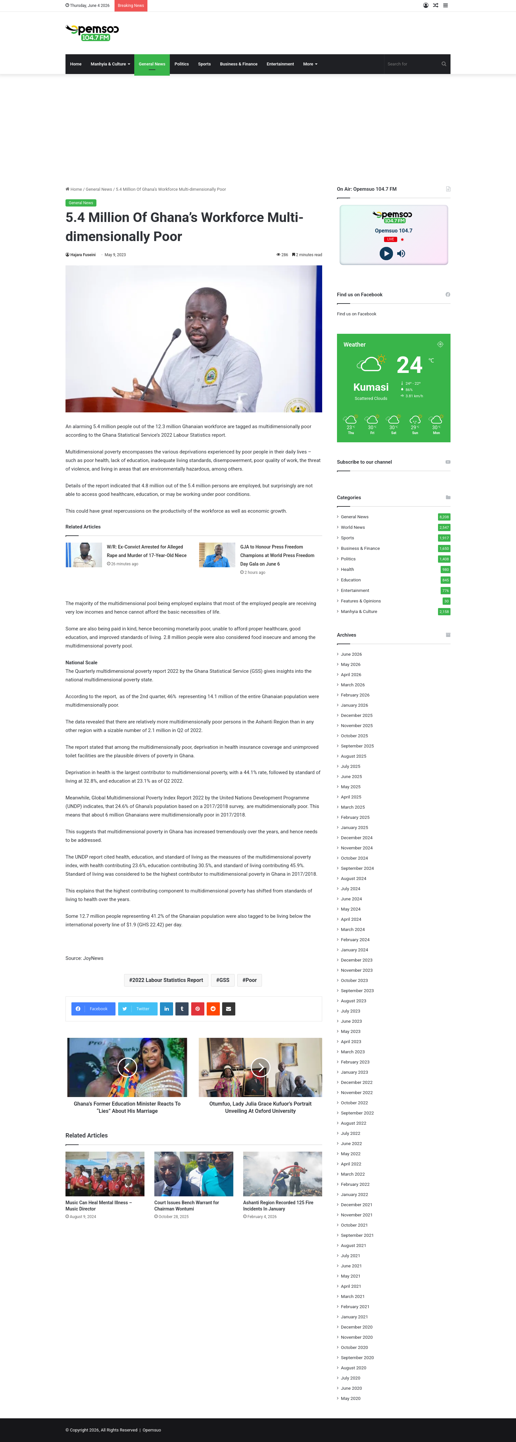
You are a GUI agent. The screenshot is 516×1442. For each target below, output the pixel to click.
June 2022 (351, 1143)
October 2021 (354, 1225)
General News (152, 63)
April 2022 (351, 1163)
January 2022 (354, 1194)
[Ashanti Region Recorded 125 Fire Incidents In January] (282, 1174)
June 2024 (351, 898)
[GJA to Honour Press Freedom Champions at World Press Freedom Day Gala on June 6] (217, 555)
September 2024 (357, 868)
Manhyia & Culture (108, 63)
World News (353, 527)
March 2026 (353, 684)
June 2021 (351, 1265)
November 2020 (357, 1337)
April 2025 (351, 796)
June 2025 (351, 776)
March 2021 (353, 1296)
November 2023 (357, 970)
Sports (204, 63)
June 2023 (351, 1021)
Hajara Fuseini (83, 255)
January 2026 (354, 705)
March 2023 (353, 1051)
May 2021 (351, 1276)
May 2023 (351, 1031)
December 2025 (357, 715)
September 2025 (357, 745)
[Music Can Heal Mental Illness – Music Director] (104, 1174)
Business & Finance (239, 63)
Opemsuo (152, 1430)
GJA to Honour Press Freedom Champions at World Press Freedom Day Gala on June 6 (277, 555)
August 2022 (353, 1123)
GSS (224, 980)
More (308, 63)
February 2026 (355, 694)
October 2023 (354, 980)
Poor (251, 980)
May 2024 (351, 909)
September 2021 (357, 1235)
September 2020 (357, 1357)
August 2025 (353, 756)
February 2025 (355, 817)
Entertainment (280, 63)
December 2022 (357, 1082)
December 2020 (357, 1327)
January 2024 (354, 949)
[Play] (386, 253)
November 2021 (357, 1214)
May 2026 (351, 664)
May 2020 (351, 1398)
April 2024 (351, 919)
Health (347, 569)
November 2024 (357, 847)
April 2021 (351, 1286)
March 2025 (353, 807)
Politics (181, 63)
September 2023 (357, 990)
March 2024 (353, 929)
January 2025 (354, 827)
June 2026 (351, 654)
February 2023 (355, 1061)
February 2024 (355, 939)
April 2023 (351, 1041)
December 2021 (357, 1204)
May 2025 (351, 786)
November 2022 (357, 1092)
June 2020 (351, 1388)
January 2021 (354, 1316)
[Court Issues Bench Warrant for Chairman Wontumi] (193, 1174)
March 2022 (353, 1174)
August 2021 (353, 1245)
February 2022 (355, 1184)
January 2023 (354, 1072)
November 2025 (357, 725)
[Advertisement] (258, 130)
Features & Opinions (361, 600)
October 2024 (354, 858)
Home (76, 63)
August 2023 (353, 1000)
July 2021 (350, 1255)
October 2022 (354, 1102)
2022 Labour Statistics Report (167, 980)
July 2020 (350, 1378)
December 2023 (357, 960)
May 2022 (351, 1153)
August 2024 (353, 878)
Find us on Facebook (356, 313)
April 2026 (351, 674)
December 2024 (357, 837)
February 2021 (355, 1306)
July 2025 (350, 766)
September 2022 (357, 1112)
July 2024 (350, 888)
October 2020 (354, 1347)
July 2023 (350, 1011)
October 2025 (354, 735)
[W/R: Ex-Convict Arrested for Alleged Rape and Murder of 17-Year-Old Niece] (84, 555)
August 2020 (353, 1367)
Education (351, 579)
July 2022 (350, 1133)
